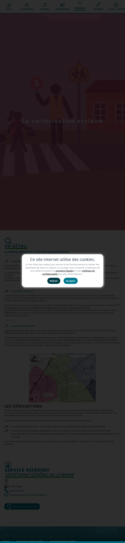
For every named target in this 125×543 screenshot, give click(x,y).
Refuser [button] (54, 280)
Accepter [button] (70, 280)
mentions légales (64, 270)
